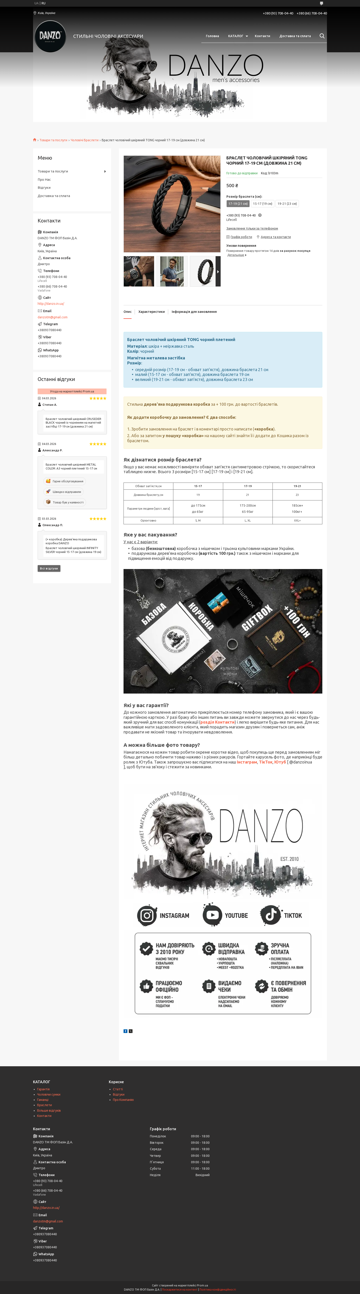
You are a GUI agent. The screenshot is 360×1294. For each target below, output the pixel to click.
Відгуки (44, 187)
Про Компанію (123, 1100)
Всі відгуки (49, 568)
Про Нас (44, 179)
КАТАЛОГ (235, 36)
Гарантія (43, 1089)
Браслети (44, 1105)
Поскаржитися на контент (179, 1289)
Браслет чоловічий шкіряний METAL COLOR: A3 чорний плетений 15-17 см (71, 466)
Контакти (262, 36)
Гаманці (42, 1100)
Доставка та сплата (295, 36)
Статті (118, 1089)
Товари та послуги (53, 140)
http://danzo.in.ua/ (51, 303)
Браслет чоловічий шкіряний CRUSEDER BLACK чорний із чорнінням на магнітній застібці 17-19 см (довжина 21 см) (73, 422)
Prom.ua (202, 1285)
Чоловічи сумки (48, 1094)
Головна (212, 36)
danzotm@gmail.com (53, 317)
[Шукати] (321, 36)
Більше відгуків (49, 1110)
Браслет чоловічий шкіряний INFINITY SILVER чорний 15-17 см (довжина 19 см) (73, 549)
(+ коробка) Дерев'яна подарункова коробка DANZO (71, 541)
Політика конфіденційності (218, 1289)
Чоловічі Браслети (84, 140)
